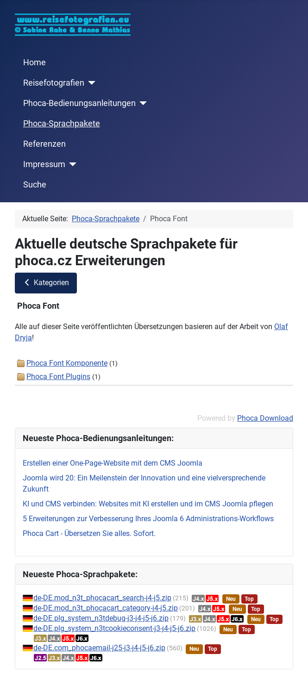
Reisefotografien (53, 82)
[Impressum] (71, 164)
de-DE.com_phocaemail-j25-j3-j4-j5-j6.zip (99, 647)
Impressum (44, 164)
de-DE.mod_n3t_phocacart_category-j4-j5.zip (105, 608)
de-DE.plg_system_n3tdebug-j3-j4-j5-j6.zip (101, 618)
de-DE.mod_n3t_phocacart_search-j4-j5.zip (102, 597)
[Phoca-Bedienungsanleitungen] (141, 103)
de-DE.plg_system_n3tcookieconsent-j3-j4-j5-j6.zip (114, 628)
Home (34, 62)
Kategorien (46, 282)
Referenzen (44, 144)
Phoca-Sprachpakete (61, 123)
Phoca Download (265, 418)
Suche (34, 184)
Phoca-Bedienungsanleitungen (79, 103)
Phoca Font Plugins (58, 376)
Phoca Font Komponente (66, 363)
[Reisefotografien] (90, 83)
